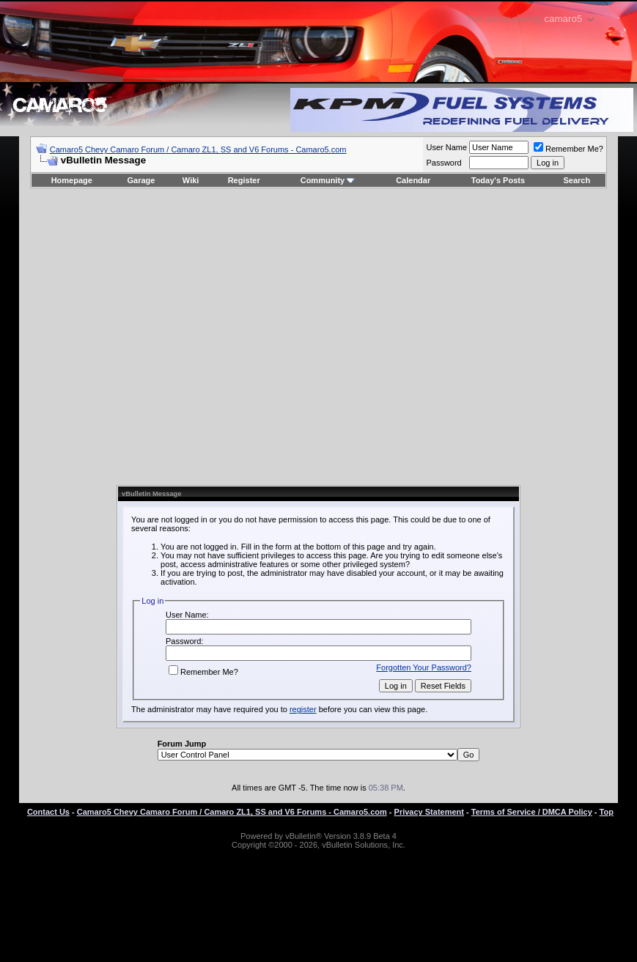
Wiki (191, 180)
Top (607, 811)
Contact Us (48, 811)
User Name (446, 147)
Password (443, 162)
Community (328, 180)
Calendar (413, 180)
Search (577, 180)
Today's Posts (498, 180)
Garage (141, 180)
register (303, 709)
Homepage (71, 180)
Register (244, 180)
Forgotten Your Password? (423, 667)
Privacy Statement (429, 811)
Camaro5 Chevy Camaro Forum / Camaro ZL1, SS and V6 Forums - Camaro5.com (198, 149)
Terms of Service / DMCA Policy (531, 811)
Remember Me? (568, 148)
